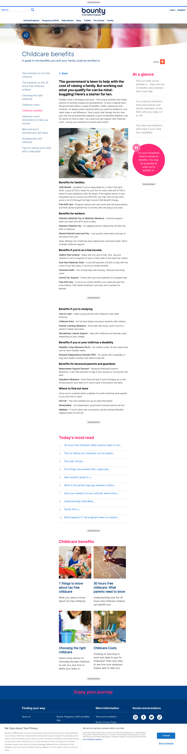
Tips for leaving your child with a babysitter (36, 150)
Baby (78, 20)
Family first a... (72, 509)
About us (26, 716)
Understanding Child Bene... (79, 501)
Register (182, 10)
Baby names (67, 20)
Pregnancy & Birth (50, 20)
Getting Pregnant (31, 20)
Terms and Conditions (106, 716)
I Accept (166, 740)
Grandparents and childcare (32, 140)
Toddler (87, 20)
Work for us (27, 725)
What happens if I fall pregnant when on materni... (91, 517)
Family (110, 20)
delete (28, 10)
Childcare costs (30, 104)
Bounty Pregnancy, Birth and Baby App (73, 718)
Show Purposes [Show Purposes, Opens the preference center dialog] (166, 747)
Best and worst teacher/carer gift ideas (35, 131)
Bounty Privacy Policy (106, 722)
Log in (172, 10)
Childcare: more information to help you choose (35, 120)
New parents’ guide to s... (78, 477)
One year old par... (74, 461)
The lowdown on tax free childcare (36, 75)
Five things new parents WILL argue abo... (87, 469)
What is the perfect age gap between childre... (89, 485)
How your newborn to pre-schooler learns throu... (91, 493)
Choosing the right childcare (32, 97)
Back (63, 73)
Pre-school (99, 20)
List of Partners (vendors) (92, 743)
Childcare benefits (32, 110)
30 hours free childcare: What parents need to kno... (93, 445)
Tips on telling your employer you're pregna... (89, 453)
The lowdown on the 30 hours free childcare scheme (35, 86)
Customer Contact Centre (69, 725)
